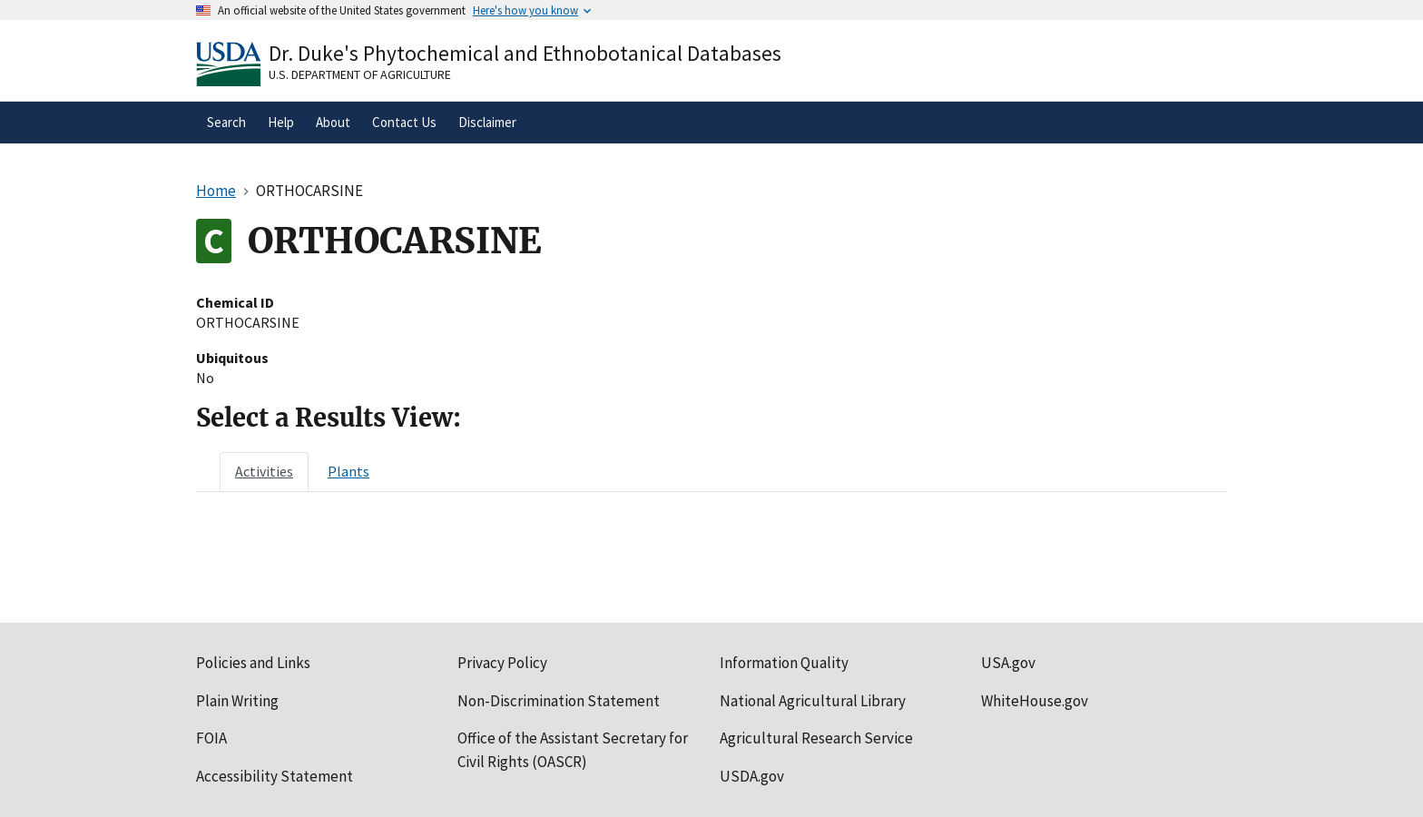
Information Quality (784, 663)
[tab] (264, 471)
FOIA (211, 738)
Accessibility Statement (274, 776)
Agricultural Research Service (816, 738)
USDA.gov (752, 776)
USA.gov (1008, 663)
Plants (348, 471)
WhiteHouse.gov (1034, 701)
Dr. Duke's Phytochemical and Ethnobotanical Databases (525, 53)
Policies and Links (253, 663)
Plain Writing (237, 701)
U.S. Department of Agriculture (360, 74)
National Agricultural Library (813, 701)
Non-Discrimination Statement (558, 701)
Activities (264, 471)
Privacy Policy (502, 663)
